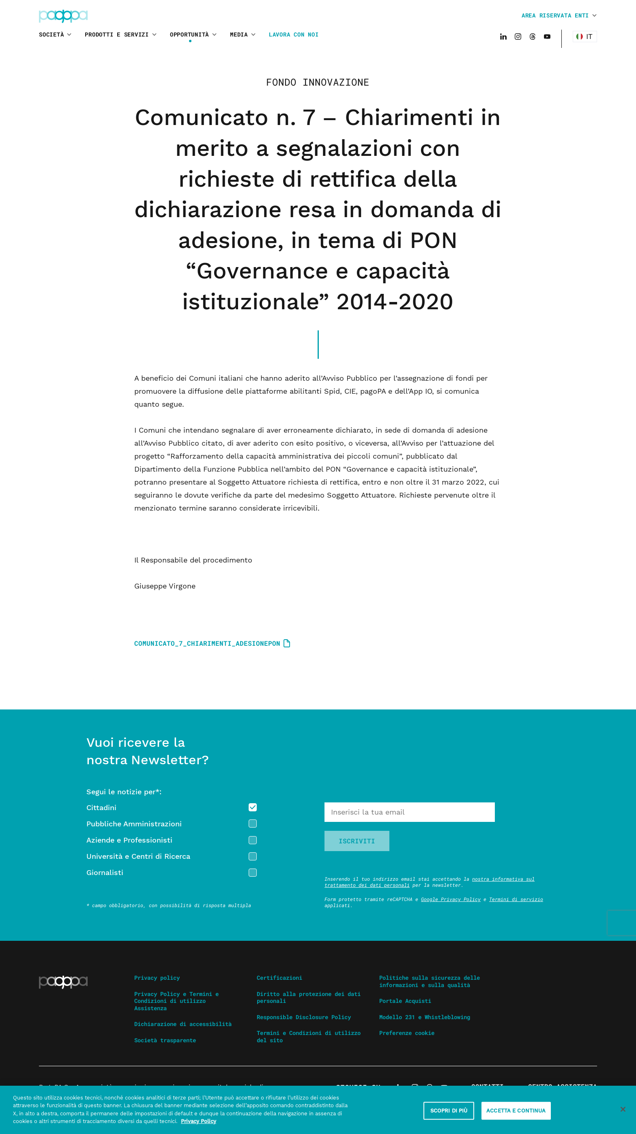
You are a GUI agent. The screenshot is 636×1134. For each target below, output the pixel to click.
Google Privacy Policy (451, 899)
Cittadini (101, 807)
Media (239, 34)
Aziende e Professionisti (129, 840)
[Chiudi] (623, 1114)
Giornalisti (104, 872)
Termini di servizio (516, 899)
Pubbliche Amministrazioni (134, 823)
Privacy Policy (198, 1126)
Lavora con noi (294, 34)
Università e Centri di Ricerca (138, 856)
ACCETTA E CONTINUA (516, 1115)
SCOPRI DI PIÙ (449, 1115)
